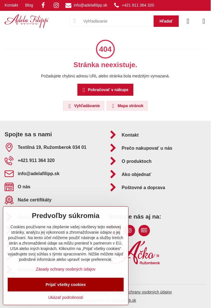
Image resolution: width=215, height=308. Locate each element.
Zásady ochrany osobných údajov (142, 292)
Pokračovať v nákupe (104, 90)
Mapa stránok (126, 106)
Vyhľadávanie (83, 106)
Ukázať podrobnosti (65, 297)
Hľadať (166, 21)
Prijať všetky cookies (66, 284)
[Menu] (204, 21)
